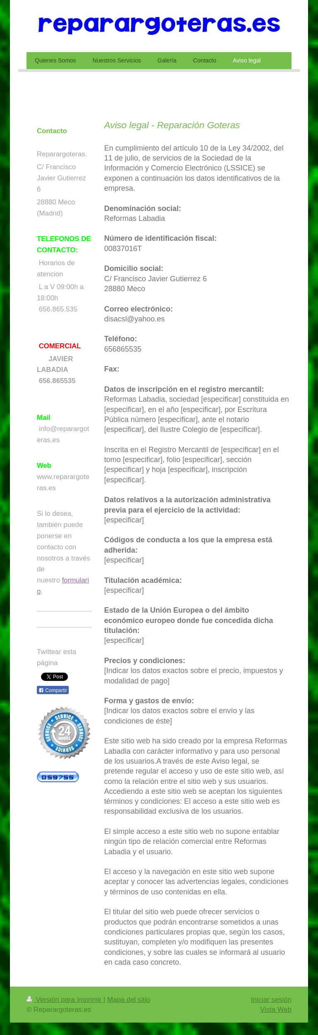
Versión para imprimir (65, 1000)
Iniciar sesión (271, 1000)
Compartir (53, 690)
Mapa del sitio (128, 1000)
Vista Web (276, 1009)
